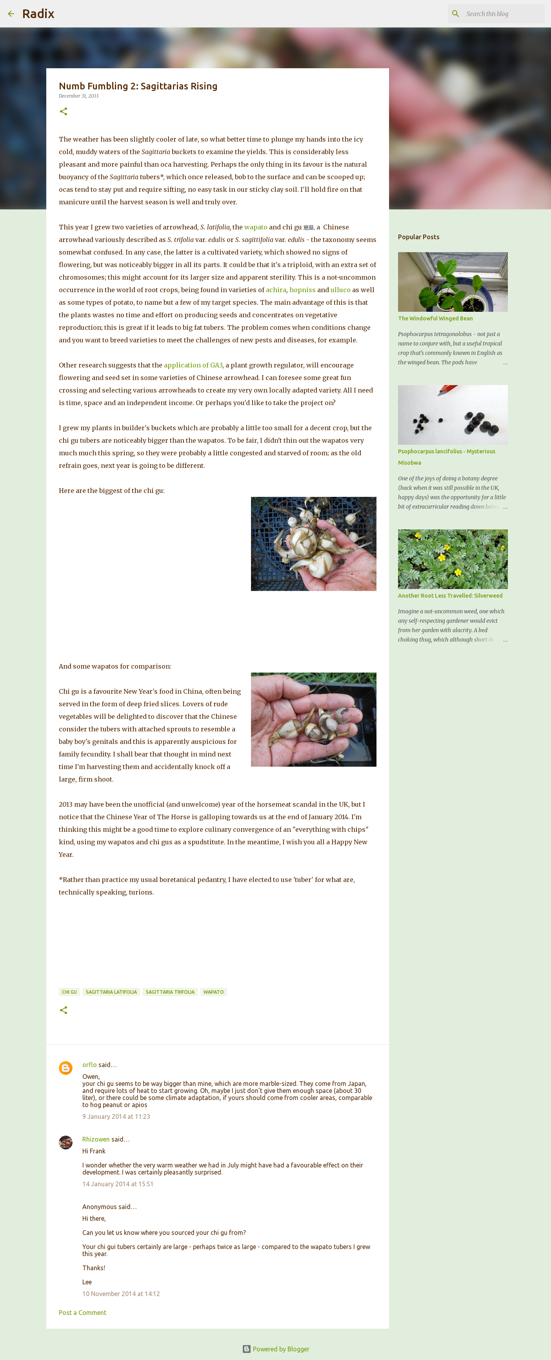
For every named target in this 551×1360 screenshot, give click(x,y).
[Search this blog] (503, 13)
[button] (63, 112)
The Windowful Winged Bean (435, 318)
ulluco (341, 290)
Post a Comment (82, 1312)
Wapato (214, 992)
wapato (255, 227)
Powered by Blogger (275, 1349)
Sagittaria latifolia (111, 992)
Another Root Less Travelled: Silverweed (450, 596)
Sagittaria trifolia (170, 992)
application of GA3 (193, 365)
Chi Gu (69, 992)
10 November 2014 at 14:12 (121, 1293)
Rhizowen (96, 1139)
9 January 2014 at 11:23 (116, 1116)
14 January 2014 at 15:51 (118, 1183)
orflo (89, 1064)
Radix (38, 13)
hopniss (302, 290)
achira (276, 290)
